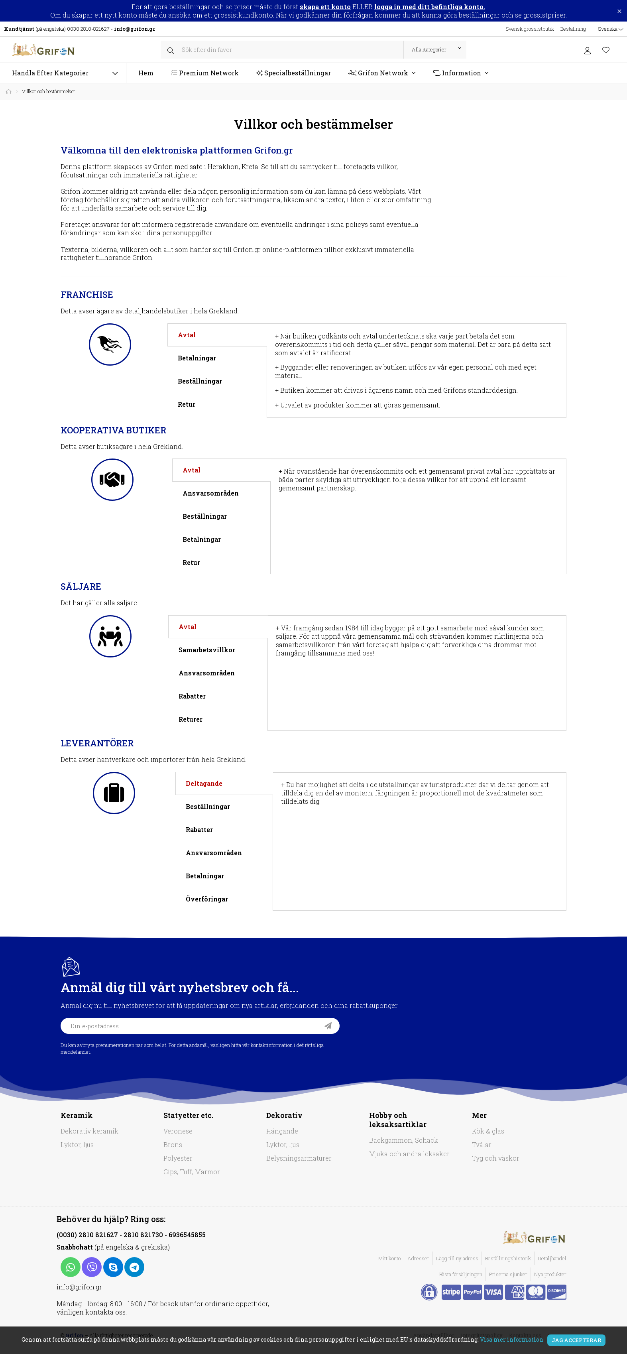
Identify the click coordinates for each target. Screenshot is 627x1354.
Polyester (178, 1158)
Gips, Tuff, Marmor (191, 1171)
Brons (172, 1144)
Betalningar (197, 358)
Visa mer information (511, 1339)
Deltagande (204, 783)
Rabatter (192, 696)
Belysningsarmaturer (299, 1158)
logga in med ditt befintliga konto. (429, 6)
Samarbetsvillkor (207, 650)
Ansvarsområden (211, 493)
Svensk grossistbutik (529, 28)
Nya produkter (550, 1274)
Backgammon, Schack (403, 1140)
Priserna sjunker (508, 1274)
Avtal (187, 335)
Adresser (418, 1258)
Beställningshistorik (508, 1258)
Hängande (282, 1131)
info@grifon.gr (79, 1287)
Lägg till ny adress (457, 1258)
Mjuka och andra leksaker (409, 1153)
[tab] (217, 334)
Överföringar (207, 899)
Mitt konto (389, 1258)
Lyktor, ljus (77, 1144)
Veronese (178, 1131)
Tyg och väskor (495, 1158)
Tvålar (481, 1144)
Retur (186, 404)
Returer (190, 719)
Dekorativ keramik (89, 1131)
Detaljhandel (552, 1258)
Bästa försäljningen (460, 1274)
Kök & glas (488, 1131)
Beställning (573, 28)
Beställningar (200, 381)
